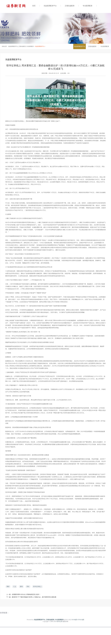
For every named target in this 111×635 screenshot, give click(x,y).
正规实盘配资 (69, 6)
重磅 (8, 586)
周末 (28, 586)
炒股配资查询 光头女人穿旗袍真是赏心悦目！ (26, 594)
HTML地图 (80, 619)
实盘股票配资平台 (50, 6)
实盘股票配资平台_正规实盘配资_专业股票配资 (21, 46)
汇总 (14, 586)
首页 (34, 6)
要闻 (21, 586)
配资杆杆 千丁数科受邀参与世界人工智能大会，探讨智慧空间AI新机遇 (34, 597)
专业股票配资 (87, 6)
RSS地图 (74, 619)
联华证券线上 (37, 586)
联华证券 (59, 621)
